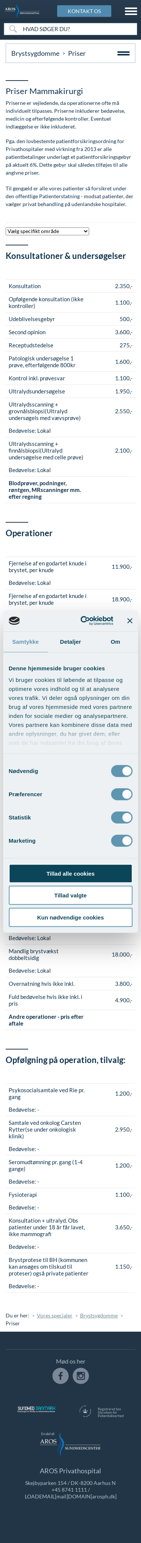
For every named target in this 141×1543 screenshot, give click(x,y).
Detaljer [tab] (70, 641)
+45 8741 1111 (69, 1489)
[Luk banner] (129, 620)
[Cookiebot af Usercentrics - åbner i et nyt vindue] (84, 621)
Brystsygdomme (35, 53)
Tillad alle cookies (70, 873)
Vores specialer (55, 1315)
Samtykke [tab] (25, 641)
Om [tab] (115, 641)
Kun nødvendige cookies (70, 917)
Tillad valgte (70, 895)
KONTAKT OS (84, 11)
